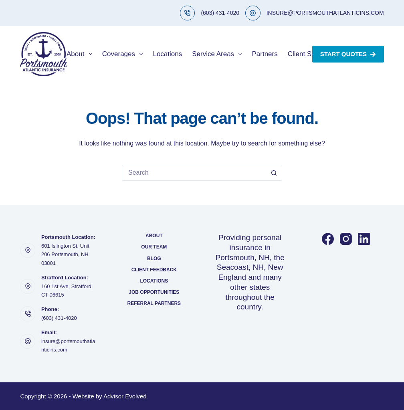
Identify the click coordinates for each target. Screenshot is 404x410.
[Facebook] (328, 239)
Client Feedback (154, 270)
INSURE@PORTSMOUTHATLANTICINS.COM (325, 13)
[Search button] (274, 173)
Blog (154, 258)
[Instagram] (346, 239)
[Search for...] (194, 173)
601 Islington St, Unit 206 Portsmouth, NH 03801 (65, 254)
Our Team (154, 247)
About (81, 54)
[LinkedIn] (364, 239)
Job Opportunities (154, 292)
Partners (264, 54)
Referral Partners (154, 303)
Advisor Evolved (125, 396)
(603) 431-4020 (220, 13)
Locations (167, 54)
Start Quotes (348, 53)
